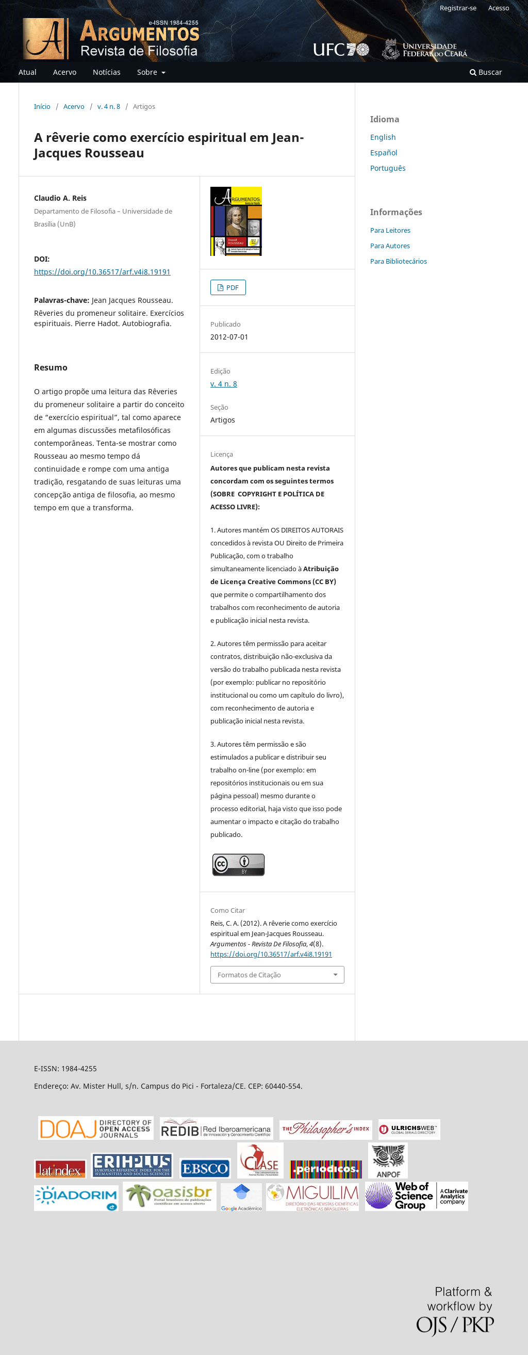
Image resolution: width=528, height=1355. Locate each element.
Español (384, 152)
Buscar (486, 72)
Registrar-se (458, 7)
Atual (28, 72)
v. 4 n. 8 (108, 106)
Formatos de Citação (249, 974)
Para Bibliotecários (398, 261)
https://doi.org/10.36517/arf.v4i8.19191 (102, 272)
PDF (232, 287)
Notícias (107, 72)
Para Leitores (390, 230)
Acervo (64, 72)
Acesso (498, 7)
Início (42, 106)
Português (388, 168)
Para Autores (390, 245)
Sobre (148, 72)
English (383, 137)
